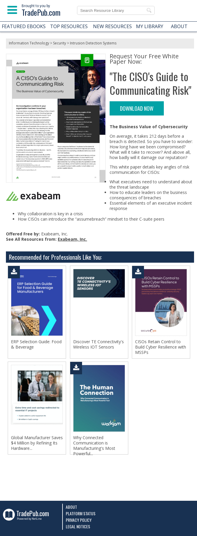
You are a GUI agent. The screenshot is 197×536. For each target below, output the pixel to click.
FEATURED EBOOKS (24, 26)
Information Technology (29, 43)
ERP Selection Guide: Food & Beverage (36, 344)
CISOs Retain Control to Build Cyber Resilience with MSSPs (160, 347)
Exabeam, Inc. (72, 239)
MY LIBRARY (149, 26)
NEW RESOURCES (112, 26)
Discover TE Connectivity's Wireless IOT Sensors (98, 344)
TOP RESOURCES (69, 26)
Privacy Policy (79, 520)
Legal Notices (78, 526)
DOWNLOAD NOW (136, 108)
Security (59, 43)
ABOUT (179, 26)
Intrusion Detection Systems (93, 43)
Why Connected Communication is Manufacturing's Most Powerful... (94, 445)
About (71, 507)
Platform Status (80, 513)
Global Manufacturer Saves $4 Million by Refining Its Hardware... (37, 443)
